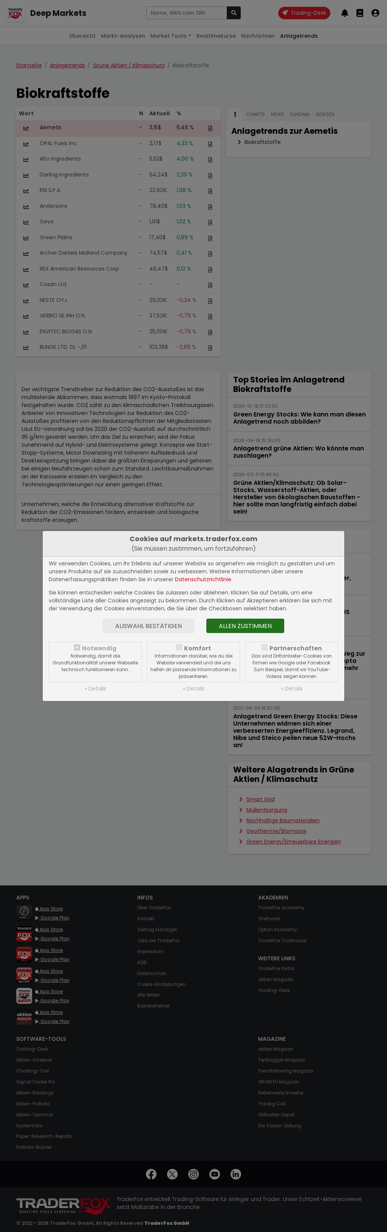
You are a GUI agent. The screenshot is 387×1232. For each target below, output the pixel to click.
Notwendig (99, 648)
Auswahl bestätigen (148, 626)
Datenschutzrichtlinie (203, 579)
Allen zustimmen (245, 626)
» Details (95, 688)
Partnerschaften (295, 648)
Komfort (197, 648)
